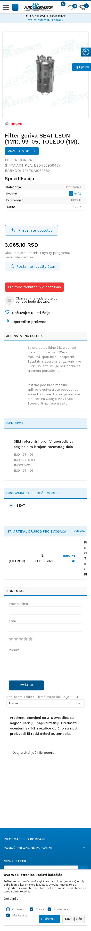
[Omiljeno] (70, 8)
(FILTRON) (17, 561)
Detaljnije (11, 898)
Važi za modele (22, 151)
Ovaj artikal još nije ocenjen (34, 752)
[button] (15, 7)
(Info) (77, 193)
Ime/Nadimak (19, 604)
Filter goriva (18, 160)
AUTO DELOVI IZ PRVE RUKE (45, 16)
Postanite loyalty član (35, 266)
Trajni (40, 909)
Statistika (60, 909)
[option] (45, 17)
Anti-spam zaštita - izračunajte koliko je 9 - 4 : (43, 697)
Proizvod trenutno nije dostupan (34, 287)
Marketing (19, 915)
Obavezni (19, 909)
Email (13, 621)
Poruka (14, 650)
